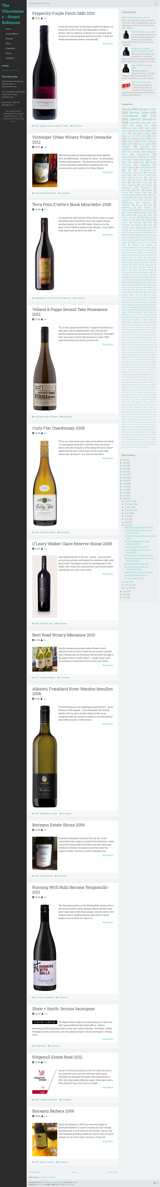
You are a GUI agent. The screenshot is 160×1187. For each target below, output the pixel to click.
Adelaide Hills (129, 128)
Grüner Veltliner (129, 217)
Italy (150, 197)
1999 (152, 357)
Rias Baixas (150, 424)
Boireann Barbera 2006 (53, 1111)
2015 (153, 116)
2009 (36, 876)
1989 (147, 357)
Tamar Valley (144, 432)
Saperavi (137, 320)
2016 (132, 122)
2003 (154, 300)
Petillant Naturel (128, 295)
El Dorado (125, 272)
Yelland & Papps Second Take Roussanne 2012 (70, 312)
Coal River (138, 257)
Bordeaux (143, 302)
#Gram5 (127, 285)
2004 (154, 212)
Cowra (125, 222)
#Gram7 (145, 285)
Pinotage (135, 317)
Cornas (153, 305)
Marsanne (51, 677)
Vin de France (140, 439)
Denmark (144, 230)
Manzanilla (138, 402)
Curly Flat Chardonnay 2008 (58, 428)
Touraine (135, 434)
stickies (137, 447)
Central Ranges (129, 227)
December (129, 501)
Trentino (140, 252)
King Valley (146, 185)
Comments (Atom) (47, 1177)
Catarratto (145, 365)
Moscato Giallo (143, 404)
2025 (150, 325)
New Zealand (144, 207)
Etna (137, 380)
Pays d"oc (135, 315)
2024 (134, 210)
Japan (154, 392)
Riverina (137, 222)
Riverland (128, 237)
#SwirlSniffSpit (126, 325)
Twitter (152, 347)
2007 (138, 190)
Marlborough (127, 202)
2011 (36, 997)
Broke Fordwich (147, 267)
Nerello (139, 412)
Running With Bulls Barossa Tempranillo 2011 (70, 890)
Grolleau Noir (138, 389)
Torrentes (127, 434)
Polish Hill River (147, 317)
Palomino (147, 417)
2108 (136, 360)
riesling (126, 130)
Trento (154, 434)
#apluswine (149, 265)
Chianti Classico (136, 305)
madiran (129, 447)
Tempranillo (49, 997)
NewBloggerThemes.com (66, 1184)
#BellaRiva (153, 352)
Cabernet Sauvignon (143, 119)
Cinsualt (133, 370)
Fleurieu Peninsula (148, 210)
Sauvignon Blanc (40, 1046)
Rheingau (142, 345)
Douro (144, 377)
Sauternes (129, 429)
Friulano (133, 382)
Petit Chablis (134, 419)
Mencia (134, 260)
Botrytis (135, 267)
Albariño (127, 302)
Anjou (134, 362)
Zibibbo (132, 350)
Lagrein (153, 230)
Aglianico (125, 267)
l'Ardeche (151, 444)
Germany (125, 292)
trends (144, 447)
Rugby (149, 427)
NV (129, 170)
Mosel (141, 340)
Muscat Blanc (133, 262)
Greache (145, 335)
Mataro (124, 312)
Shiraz (66, 126)
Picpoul (151, 275)
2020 (133, 182)
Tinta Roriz (144, 347)
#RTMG (135, 357)
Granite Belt (43, 677)
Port (129, 422)
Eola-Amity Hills (127, 380)
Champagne (150, 270)
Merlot (50, 1100)
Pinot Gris (141, 175)
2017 (146, 125)
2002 (148, 300)
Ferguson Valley (148, 272)
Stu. (45, 18)
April (127, 525)
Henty (138, 337)
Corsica (145, 372)
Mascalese (150, 402)
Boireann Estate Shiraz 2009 (58, 824)
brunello (136, 444)
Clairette (141, 370)
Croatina (146, 375)
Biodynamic (143, 212)
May (126, 522)
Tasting (146, 277)
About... (9, 43)
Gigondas (125, 384)
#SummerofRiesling (129, 247)
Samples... (10, 58)
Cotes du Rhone (148, 290)
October (128, 507)
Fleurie (152, 380)
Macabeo (151, 310)
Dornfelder (129, 377)
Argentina (131, 330)
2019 (129, 138)
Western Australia (142, 237)
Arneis (144, 242)
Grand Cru (131, 387)
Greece (152, 387)
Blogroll (9, 38)
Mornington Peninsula (132, 172)
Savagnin (151, 345)
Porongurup (129, 232)
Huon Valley (126, 392)
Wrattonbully (128, 167)
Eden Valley (132, 159)
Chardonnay (44, 532)
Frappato (153, 307)
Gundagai (131, 337)
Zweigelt (140, 350)
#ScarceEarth (150, 322)
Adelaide (125, 230)
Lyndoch (136, 399)
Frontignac (143, 382)
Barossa (41, 997)
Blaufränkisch (148, 287)
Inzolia (148, 392)
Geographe (43, 126)
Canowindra (152, 362)
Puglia (134, 345)
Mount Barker (144, 260)
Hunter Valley (149, 156)
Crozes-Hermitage (131, 307)
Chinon (124, 370)
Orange (141, 138)
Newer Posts (34, 1172)
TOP (156, 1183)
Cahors (131, 332)
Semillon (54, 813)
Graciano (144, 235)
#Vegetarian (137, 325)
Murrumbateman (127, 409)
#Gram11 (144, 280)
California (125, 257)
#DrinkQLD (142, 355)
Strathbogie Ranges (148, 429)
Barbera (42, 1162)
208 (155, 325)
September (129, 510)
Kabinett (133, 394)
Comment (136, 372)
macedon (52, 532)
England (151, 377)
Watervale (134, 242)
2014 (143, 122)
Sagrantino (136, 277)
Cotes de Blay (137, 375)
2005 (150, 222)
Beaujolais (138, 255)
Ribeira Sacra (126, 427)
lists (123, 447)
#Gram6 (136, 285)
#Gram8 (153, 285)
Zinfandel (149, 245)
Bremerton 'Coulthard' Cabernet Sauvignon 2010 (142, 49)
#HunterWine (151, 232)
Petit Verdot (138, 197)
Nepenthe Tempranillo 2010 (143, 32)
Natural (131, 342)
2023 (150, 205)
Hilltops (137, 192)
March (127, 582)
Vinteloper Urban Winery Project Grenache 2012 (72, 139)
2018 (147, 128)
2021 (150, 180)
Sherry (137, 429)
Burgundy (153, 302)
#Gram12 (139, 300)
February (128, 585)
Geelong (151, 382)
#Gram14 (127, 282)
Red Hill (143, 422)
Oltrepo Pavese (126, 417)
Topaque (153, 432)
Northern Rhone (134, 414)
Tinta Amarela (133, 347)
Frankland (125, 382)
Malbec (129, 175)
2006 (36, 813)
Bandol (139, 330)
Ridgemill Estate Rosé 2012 (57, 1057)
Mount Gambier (134, 407)
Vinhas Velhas (151, 439)
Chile (146, 305)
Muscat (124, 342)
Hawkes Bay (141, 292)
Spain (138, 220)
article (150, 225)
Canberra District (134, 177)
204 (123, 360)
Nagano (124, 412)
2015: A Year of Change (141, 82)
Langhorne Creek (131, 149)
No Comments (77, 126)
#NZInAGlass (126, 357)
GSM (123, 275)
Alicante (146, 327)
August (127, 513)
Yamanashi (127, 444)
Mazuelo (151, 337)
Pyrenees (152, 172)
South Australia (129, 185)
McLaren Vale (51, 193)
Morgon (133, 340)
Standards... (11, 48)
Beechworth (149, 255)
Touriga (124, 300)
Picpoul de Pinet (151, 342)
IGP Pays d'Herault (138, 392)
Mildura (133, 404)
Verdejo (131, 439)
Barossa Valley (44, 417)
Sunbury (124, 432)
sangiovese (138, 162)
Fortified (144, 307)
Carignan (126, 225)
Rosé (55, 1100)
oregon (134, 352)
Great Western (134, 275)
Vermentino (137, 180)
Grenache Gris (126, 389)
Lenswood (132, 397)
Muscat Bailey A (141, 409)
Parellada (125, 315)
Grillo (136, 310)
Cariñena (127, 365)
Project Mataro (12, 34)
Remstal (151, 422)
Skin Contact (148, 320)
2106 (140, 247)
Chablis (124, 290)
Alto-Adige (136, 287)
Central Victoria (56, 298)
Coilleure (151, 370)
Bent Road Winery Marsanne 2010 (63, 634)
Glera (133, 292)
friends (144, 444)
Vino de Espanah (129, 442)
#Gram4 (153, 282)
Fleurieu (127, 240)
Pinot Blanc (143, 295)
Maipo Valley (126, 402)
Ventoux (151, 437)
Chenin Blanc (135, 290)
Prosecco (139, 232)
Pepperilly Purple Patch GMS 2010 (63, 13)
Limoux (140, 397)
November (129, 504)
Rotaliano (142, 427)
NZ (144, 275)
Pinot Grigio (146, 182)
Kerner (141, 394)
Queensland (126, 320)
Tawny (141, 297)
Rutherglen (126, 277)
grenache (51, 126)
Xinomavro (152, 442)
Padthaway (137, 417)
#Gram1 (135, 280)
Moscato (153, 235)
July (126, 516)
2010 (36, 126)
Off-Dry (143, 262)
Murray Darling (150, 247)
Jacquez (144, 337)
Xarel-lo (124, 350)
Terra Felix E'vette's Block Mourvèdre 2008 (71, 204)
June (127, 519)
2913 (142, 360)
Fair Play (135, 272)
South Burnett (149, 250)
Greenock (129, 212)
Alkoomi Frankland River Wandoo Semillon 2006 (72, 691)
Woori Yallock (142, 442)
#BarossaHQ (143, 352)
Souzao (133, 297)
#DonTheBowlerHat (130, 355)
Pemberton (127, 220)
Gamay (129, 215)
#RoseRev (126, 205)
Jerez (125, 394)
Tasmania (145, 187)
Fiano (149, 215)
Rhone (140, 424)
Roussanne (54, 417)
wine (132, 300)
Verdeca (124, 439)
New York (147, 412)
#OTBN (141, 322)
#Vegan (125, 210)
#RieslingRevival (131, 235)
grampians (150, 350)
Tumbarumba (136, 265)
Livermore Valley (151, 397)
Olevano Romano (148, 414)
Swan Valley (134, 432)
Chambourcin (140, 332)
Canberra (125, 270)
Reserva (124, 424)
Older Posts (113, 1172)
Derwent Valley (135, 335)
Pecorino (146, 315)
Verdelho (138, 225)
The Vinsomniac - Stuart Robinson (13, 14)
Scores (9, 53)
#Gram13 (153, 280)
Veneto (124, 322)
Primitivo (135, 245)
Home (8, 29)
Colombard (125, 372)
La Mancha (150, 394)
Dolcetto (150, 257)
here (12, 105)
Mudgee (126, 146)
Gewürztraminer (129, 195)
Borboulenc (142, 362)
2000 (127, 287)
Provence (127, 345)
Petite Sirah (140, 342)
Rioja (139, 250)
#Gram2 (136, 282)
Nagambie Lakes (140, 240)
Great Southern (148, 141)
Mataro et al (59, 126)
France (125, 192)
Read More (108, 43)
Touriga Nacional (128, 252)
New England (146, 217)
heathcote (146, 202)
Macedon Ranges (148, 399)
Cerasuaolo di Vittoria (139, 367)
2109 (131, 327)
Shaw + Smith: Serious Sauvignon (63, 1008)
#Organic (144, 195)
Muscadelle (150, 340)
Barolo (135, 302)
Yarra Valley (133, 151)
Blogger (13, 121)
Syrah (153, 175)
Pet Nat (151, 292)
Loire (143, 310)
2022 (124, 182)
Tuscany (135, 437)
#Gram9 (151, 355)
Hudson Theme (40, 1184)
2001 (145, 325)
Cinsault (135, 230)
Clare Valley (44, 624)
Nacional (151, 409)
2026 (125, 460)
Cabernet (149, 220)
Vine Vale (133, 322)
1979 (141, 357)
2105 (125, 327)
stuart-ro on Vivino (10, 70)
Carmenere (136, 365)
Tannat (151, 240)
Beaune (146, 330)
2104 (129, 360)
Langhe (124, 397)
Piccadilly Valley (145, 419)
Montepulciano (146, 227)
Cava (126, 305)
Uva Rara (143, 437)
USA (128, 280)
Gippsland (134, 384)
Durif (154, 237)
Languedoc (125, 260)
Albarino (138, 327)
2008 (48, 298)
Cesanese (151, 367)
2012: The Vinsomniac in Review (136, 17)
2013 (154, 122)
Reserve (132, 424)
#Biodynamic (126, 255)
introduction (126, 352)
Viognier (147, 159)
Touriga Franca (145, 434)
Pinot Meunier (129, 250)
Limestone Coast (130, 200)
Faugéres (144, 380)
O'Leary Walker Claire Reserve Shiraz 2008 (72, 543)
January (128, 588)
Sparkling (145, 164)
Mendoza (125, 340)
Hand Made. (150, 389)
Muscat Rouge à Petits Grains (141, 312)
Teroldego (150, 297)
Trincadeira (127, 437)
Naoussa (132, 412)
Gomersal (143, 384)
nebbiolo (148, 200)
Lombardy (127, 399)
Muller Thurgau (148, 407)
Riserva (134, 427)
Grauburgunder (143, 387)
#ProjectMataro (40, 298)
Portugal (135, 422)
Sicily (139, 215)
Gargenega (128, 310)
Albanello (151, 360)
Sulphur (124, 347)
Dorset (137, 377)
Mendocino (125, 404)
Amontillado (126, 362)
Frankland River (45, 813)
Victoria (124, 242)
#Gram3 (145, 282)
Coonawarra (145, 170)
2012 (36, 193)
